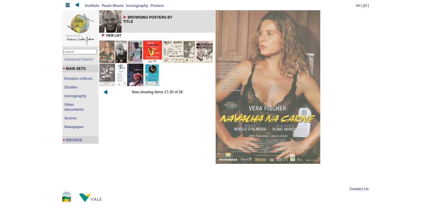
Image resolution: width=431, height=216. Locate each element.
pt (365, 5)
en (358, 5)
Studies (71, 87)
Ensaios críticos (78, 78)
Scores (70, 118)
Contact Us (359, 189)
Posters (157, 6)
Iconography (137, 6)
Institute (92, 6)
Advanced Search (78, 59)
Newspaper (74, 127)
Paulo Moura (113, 6)
